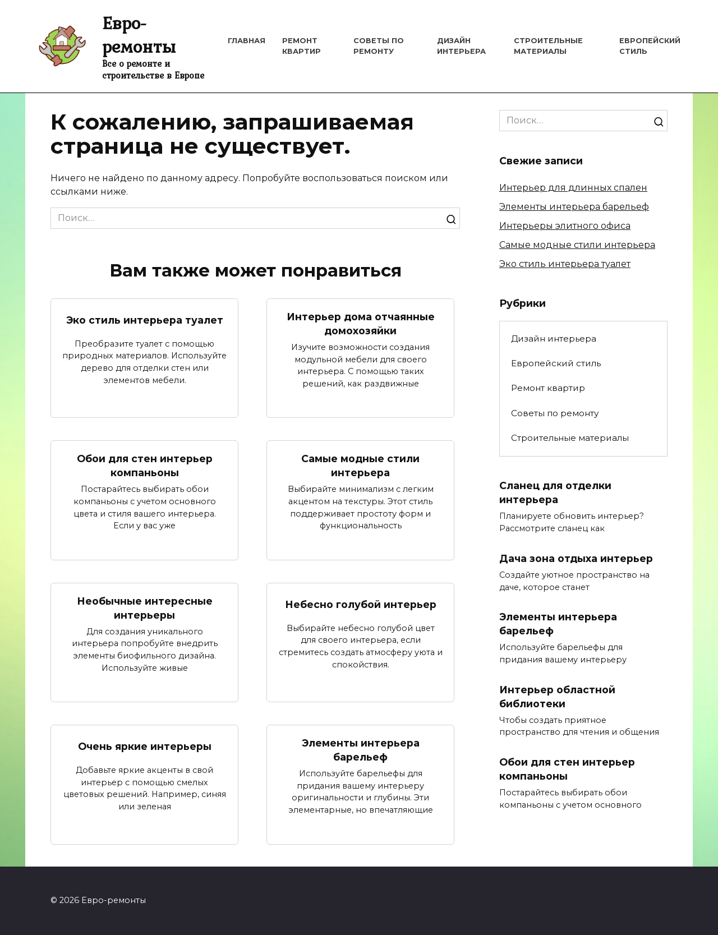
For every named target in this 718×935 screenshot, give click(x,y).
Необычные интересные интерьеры (145, 608)
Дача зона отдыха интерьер (576, 558)
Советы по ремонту (555, 413)
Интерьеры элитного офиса (564, 225)
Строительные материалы (570, 437)
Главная (246, 40)
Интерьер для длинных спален (573, 187)
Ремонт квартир (548, 388)
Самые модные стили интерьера (360, 465)
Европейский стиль (556, 363)
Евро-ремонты (139, 34)
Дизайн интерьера (553, 338)
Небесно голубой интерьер (360, 604)
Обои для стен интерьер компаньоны (145, 465)
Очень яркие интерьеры (144, 746)
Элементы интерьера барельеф (361, 750)
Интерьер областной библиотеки (557, 697)
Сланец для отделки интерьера (555, 492)
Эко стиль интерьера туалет (144, 320)
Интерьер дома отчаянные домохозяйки (361, 324)
